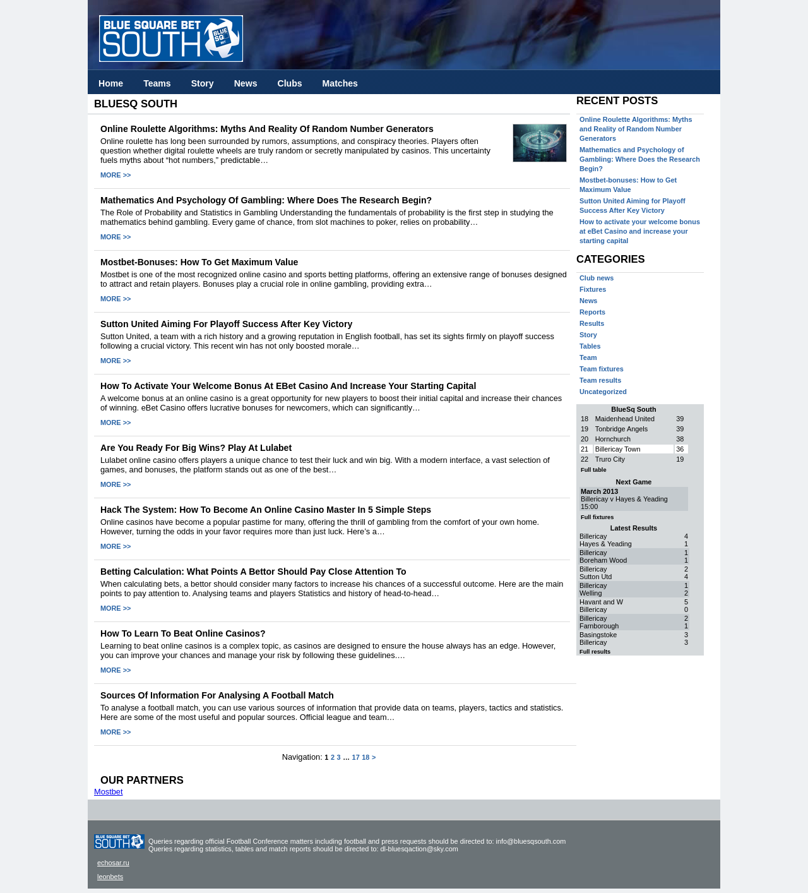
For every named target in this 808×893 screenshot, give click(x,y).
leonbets (110, 876)
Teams (157, 83)
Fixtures (592, 289)
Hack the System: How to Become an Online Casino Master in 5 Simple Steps (265, 510)
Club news (596, 278)
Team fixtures (601, 369)
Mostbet (108, 791)
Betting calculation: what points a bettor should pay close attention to (253, 571)
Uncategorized (603, 391)
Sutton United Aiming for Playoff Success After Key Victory (226, 324)
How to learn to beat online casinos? (183, 633)
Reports (592, 312)
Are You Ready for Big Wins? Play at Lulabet (196, 448)
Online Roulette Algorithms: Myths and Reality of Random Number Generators (267, 129)
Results (591, 323)
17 (356, 757)
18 (365, 757)
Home (110, 83)
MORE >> (115, 175)
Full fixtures (597, 517)
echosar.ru (113, 862)
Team (588, 357)
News (246, 83)
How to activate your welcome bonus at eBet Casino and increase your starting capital (288, 386)
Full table (594, 470)
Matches (340, 83)
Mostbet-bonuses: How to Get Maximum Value (199, 262)
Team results (600, 380)
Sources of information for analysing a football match (217, 695)
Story (202, 83)
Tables (590, 346)
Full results (594, 652)
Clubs (289, 83)
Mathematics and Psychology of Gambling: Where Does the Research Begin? (266, 200)
